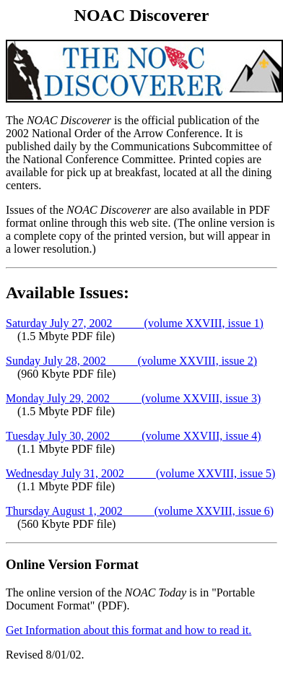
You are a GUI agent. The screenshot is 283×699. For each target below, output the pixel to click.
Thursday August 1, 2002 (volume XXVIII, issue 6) (140, 511)
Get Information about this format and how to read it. (128, 630)
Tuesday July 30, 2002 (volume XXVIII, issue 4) (133, 436)
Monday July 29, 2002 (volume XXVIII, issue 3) (133, 398)
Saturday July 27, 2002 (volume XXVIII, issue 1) (135, 323)
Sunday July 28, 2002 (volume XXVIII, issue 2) (131, 361)
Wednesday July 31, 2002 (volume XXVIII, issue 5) (140, 473)
